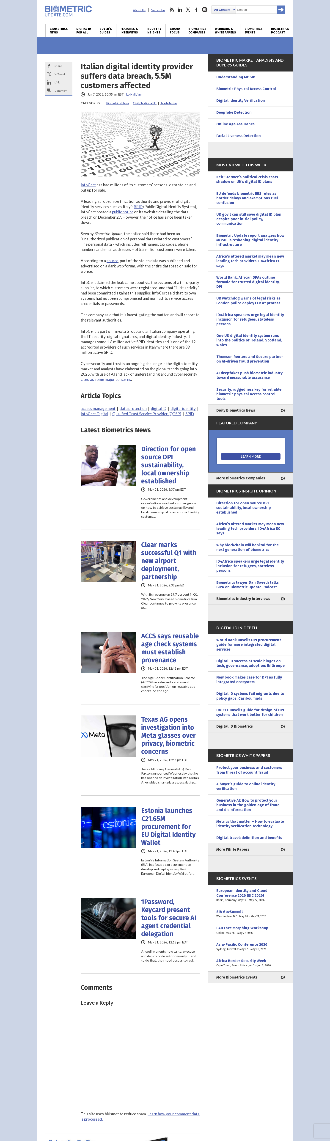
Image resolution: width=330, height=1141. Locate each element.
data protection (133, 408)
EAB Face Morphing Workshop (250, 930)
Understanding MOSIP (235, 77)
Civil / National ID (145, 103)
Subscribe (158, 10)
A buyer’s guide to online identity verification (245, 786)
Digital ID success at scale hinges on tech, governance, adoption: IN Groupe (250, 663)
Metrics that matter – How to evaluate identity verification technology (250, 823)
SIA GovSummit (250, 914)
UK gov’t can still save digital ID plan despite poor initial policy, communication (248, 219)
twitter (188, 9)
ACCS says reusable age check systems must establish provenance (170, 648)
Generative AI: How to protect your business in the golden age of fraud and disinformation (248, 805)
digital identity (183, 408)
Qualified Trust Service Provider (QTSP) (146, 413)
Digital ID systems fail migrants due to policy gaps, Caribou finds (250, 695)
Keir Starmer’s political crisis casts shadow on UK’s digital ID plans (247, 179)
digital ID (158, 408)
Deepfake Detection (234, 112)
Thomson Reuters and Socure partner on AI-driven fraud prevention (249, 359)
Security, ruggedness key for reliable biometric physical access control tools (248, 394)
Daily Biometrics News (235, 410)
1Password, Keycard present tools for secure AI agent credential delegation (168, 918)
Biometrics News (59, 30)
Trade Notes (168, 103)
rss (172, 9)
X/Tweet (60, 74)
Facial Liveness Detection (238, 136)
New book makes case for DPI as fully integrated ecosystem (249, 679)
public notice (122, 211)
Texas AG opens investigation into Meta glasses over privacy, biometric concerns (168, 735)
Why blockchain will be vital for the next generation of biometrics (247, 547)
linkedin (180, 9)
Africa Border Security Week (250, 963)
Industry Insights (153, 30)
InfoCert (88, 184)
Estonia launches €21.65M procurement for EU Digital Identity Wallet (168, 827)
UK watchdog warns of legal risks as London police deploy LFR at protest (248, 300)
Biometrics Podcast (280, 30)
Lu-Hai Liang (134, 94)
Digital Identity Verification (240, 100)
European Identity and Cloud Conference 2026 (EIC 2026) (250, 895)
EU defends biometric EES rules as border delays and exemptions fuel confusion (247, 198)
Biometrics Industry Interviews (243, 599)
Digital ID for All (83, 30)
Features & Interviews (129, 30)
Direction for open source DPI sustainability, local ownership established (168, 465)
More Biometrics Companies (240, 478)
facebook (196, 9)
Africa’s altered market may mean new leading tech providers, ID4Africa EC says (250, 261)
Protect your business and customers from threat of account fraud (249, 769)
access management (98, 408)
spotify (205, 9)
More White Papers (232, 849)
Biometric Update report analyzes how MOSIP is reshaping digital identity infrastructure (250, 240)
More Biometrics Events (236, 977)
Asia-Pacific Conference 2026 (250, 946)
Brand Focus (175, 30)
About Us (139, 10)
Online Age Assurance (235, 124)
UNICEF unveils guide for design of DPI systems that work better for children (250, 712)
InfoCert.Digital (94, 413)
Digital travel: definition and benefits (249, 838)
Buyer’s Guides (105, 30)
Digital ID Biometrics (234, 726)
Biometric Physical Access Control (246, 89)
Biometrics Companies (197, 30)
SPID (138, 206)
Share (58, 66)
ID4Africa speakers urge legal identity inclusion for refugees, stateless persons (250, 319)
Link (57, 82)
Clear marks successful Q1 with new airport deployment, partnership (168, 561)
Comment (61, 90)
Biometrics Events (254, 30)
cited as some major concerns (106, 379)
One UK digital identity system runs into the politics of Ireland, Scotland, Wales (249, 340)
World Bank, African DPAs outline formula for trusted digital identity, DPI (248, 282)
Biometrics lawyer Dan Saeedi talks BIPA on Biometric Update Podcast (247, 584)
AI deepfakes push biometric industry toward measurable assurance (249, 375)
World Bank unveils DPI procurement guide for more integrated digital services (248, 644)
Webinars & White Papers (225, 30)
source (112, 260)
